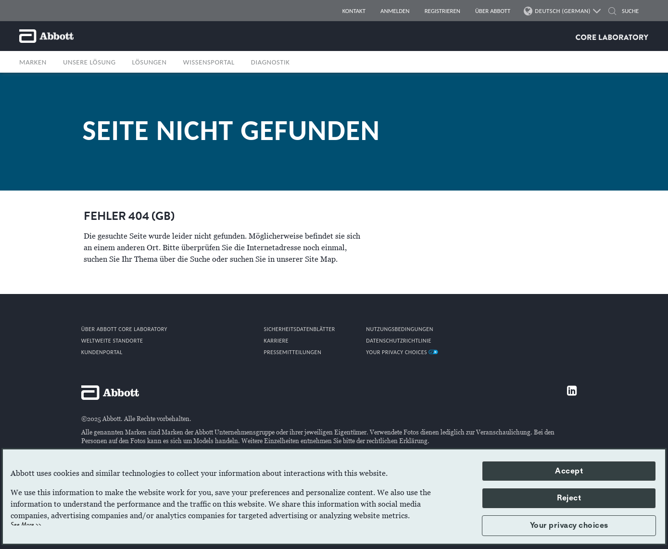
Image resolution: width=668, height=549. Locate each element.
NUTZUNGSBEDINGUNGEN (399, 329)
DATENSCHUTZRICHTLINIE (398, 340)
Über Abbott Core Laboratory (124, 329)
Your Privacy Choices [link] (402, 352)
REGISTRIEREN (442, 10)
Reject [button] (569, 498)
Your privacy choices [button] (569, 525)
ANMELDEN (395, 10)
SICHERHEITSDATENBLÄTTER (299, 329)
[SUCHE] (612, 12)
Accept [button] (569, 471)
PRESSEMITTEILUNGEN (292, 352)
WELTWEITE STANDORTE (112, 340)
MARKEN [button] (33, 62)
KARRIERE (276, 340)
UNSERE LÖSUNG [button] (89, 62)
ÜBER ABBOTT (492, 10)
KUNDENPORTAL (102, 352)
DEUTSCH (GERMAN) (563, 11)
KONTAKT (354, 10)
